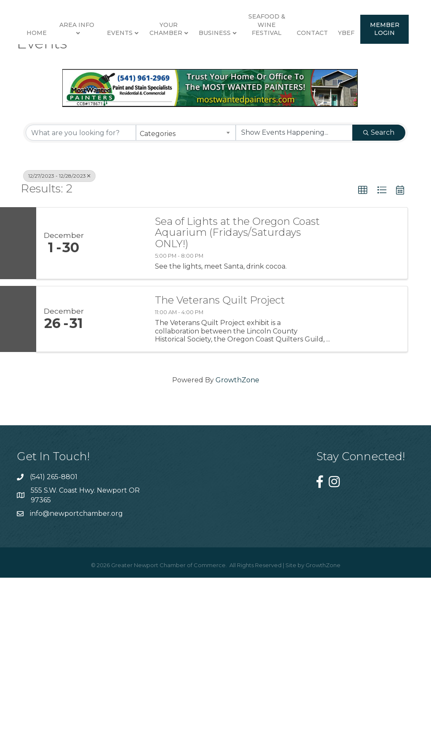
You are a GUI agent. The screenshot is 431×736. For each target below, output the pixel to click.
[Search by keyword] (81, 296)
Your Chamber (161, 62)
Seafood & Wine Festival (388, 58)
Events (115, 66)
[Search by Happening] (294, 296)
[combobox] (185, 296)
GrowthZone (237, 543)
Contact (177, 145)
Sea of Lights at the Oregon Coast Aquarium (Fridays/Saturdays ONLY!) (237, 395)
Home (32, 66)
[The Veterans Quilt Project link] (118, 482)
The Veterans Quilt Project (220, 463)
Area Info (72, 58)
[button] (362, 353)
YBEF (211, 145)
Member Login (249, 141)
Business (337, 66)
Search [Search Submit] (378, 295)
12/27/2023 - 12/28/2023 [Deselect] (59, 339)
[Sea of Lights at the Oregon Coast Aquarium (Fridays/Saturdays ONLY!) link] (118, 406)
